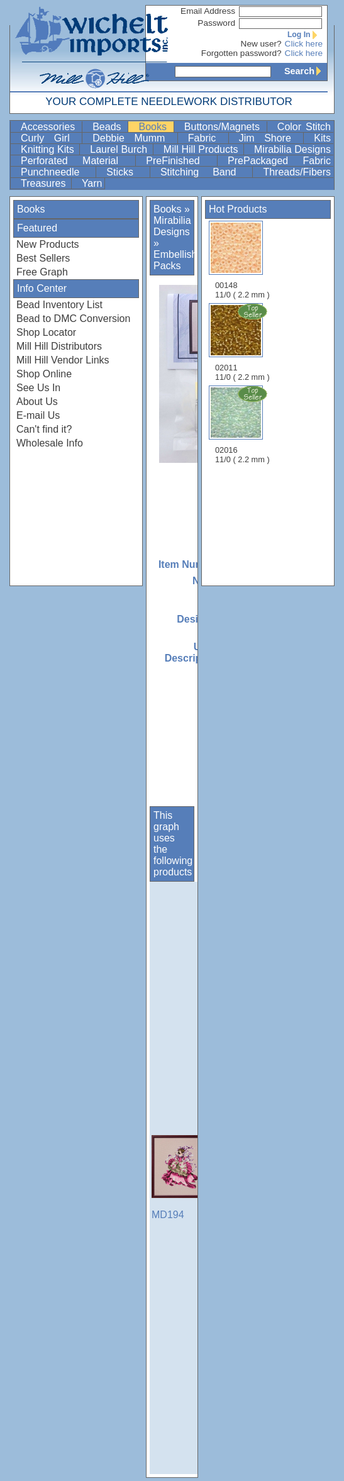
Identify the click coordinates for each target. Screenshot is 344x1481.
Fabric (207, 138)
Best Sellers (43, 258)
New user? (261, 43)
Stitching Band (205, 172)
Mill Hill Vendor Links (62, 360)
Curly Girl (50, 138)
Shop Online (44, 374)
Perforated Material (77, 160)
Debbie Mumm (133, 138)
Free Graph (42, 272)
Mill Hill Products (202, 149)
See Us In (38, 387)
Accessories (50, 126)
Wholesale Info (49, 443)
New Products (47, 244)
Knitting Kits (49, 149)
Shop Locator (46, 332)
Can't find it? (44, 429)
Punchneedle (57, 172)
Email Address (207, 11)
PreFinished (180, 160)
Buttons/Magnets (224, 126)
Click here (304, 43)
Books (154, 126)
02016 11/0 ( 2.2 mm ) (243, 424)
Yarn (92, 183)
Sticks (126, 172)
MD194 (183, 1177)
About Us (37, 401)
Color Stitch (304, 126)
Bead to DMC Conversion (73, 318)
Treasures (45, 183)
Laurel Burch (120, 149)
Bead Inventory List (59, 304)
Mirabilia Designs (292, 149)
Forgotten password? (241, 53)
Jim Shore (270, 138)
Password (216, 23)
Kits (322, 138)
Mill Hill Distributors (59, 346)
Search (305, 71)
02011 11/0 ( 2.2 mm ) (243, 342)
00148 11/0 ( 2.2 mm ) (242, 260)
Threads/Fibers (297, 172)
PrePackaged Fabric (279, 160)
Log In (305, 34)
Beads (108, 126)
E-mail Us (38, 415)
